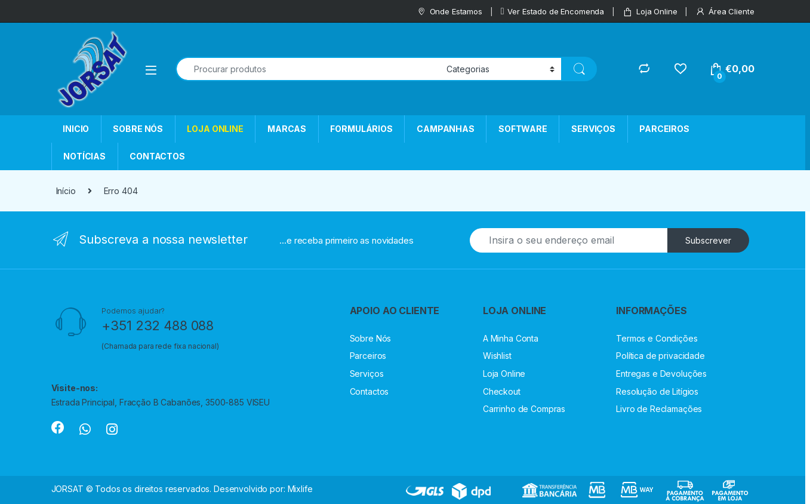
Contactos (369, 391)
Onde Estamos (449, 12)
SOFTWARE (522, 129)
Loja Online (650, 12)
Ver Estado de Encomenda (553, 11)
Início (66, 191)
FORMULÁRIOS (361, 129)
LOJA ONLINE (215, 129)
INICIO (76, 129)
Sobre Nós (371, 338)
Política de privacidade (660, 356)
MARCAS (286, 129)
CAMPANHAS (446, 129)
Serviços (367, 373)
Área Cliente (724, 12)
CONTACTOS (157, 156)
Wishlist (497, 356)
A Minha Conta (510, 338)
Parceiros (368, 356)
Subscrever (708, 240)
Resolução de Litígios (657, 391)
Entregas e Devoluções (661, 373)
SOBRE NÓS (138, 129)
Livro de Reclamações (659, 409)
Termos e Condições (656, 338)
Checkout (502, 391)
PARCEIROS (664, 129)
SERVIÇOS (593, 129)
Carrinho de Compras (524, 409)
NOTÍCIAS (84, 156)
